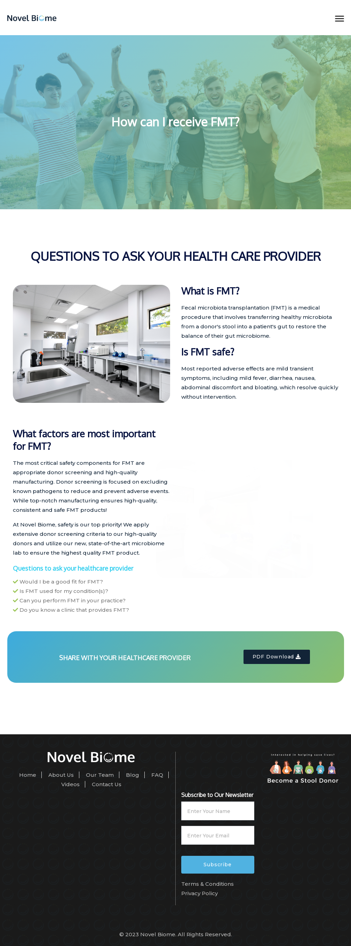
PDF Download (277, 657)
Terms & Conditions (207, 884)
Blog (132, 775)
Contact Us (106, 784)
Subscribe (217, 864)
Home (27, 775)
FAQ (157, 775)
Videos (70, 784)
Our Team (100, 775)
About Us (61, 775)
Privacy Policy (199, 893)
